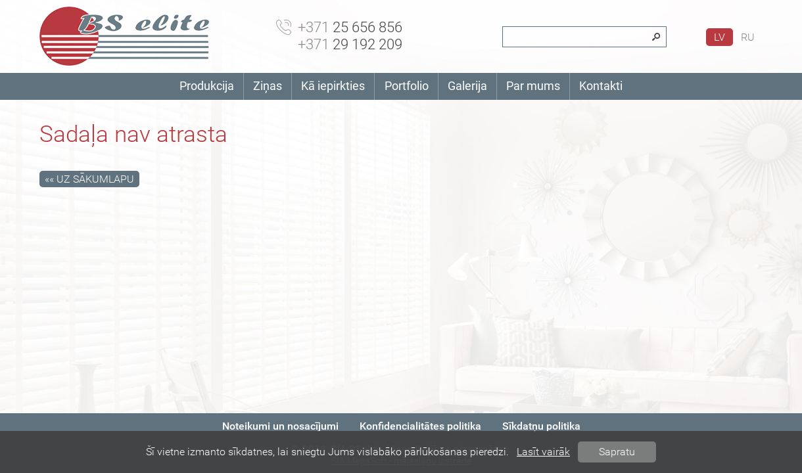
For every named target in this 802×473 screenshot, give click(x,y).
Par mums (533, 86)
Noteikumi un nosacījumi (280, 426)
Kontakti (601, 86)
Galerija (467, 86)
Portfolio (407, 86)
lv (719, 37)
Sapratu (617, 451)
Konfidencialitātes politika (420, 426)
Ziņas (267, 86)
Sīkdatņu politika (541, 426)
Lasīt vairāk (543, 451)
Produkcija (206, 86)
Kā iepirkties (333, 86)
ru (748, 37)
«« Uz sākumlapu (89, 179)
